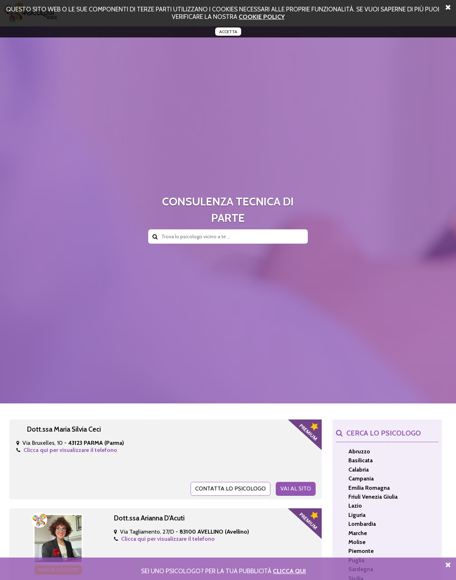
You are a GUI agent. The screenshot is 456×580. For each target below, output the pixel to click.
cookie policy (262, 16)
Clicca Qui (289, 571)
